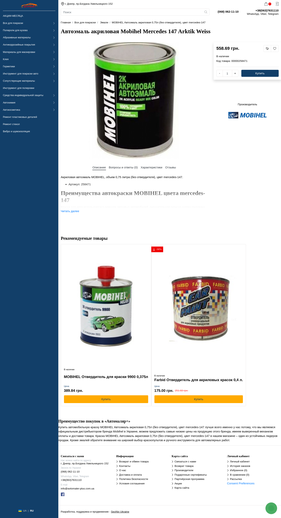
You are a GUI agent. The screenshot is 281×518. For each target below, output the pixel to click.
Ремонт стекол (11, 124)
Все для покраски (13, 23)
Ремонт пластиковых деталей (20, 117)
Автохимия (9, 102)
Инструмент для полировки (18, 88)
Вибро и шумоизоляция (16, 131)
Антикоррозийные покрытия (19, 44)
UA (24, 510)
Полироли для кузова (15, 30)
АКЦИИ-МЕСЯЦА (13, 15)
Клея (6, 59)
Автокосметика (11, 109)
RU (31, 510)
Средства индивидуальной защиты (23, 95)
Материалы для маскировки (19, 52)
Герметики (9, 66)
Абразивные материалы (17, 37)
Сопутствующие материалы (19, 80)
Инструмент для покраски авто (20, 73)
